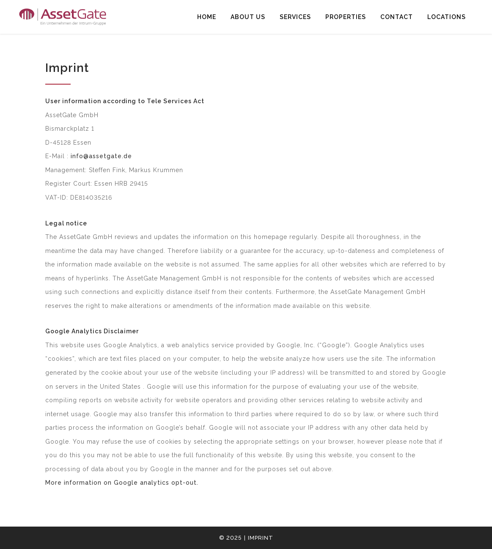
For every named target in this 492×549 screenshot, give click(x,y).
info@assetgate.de (101, 156)
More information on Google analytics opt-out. (121, 482)
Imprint (260, 538)
